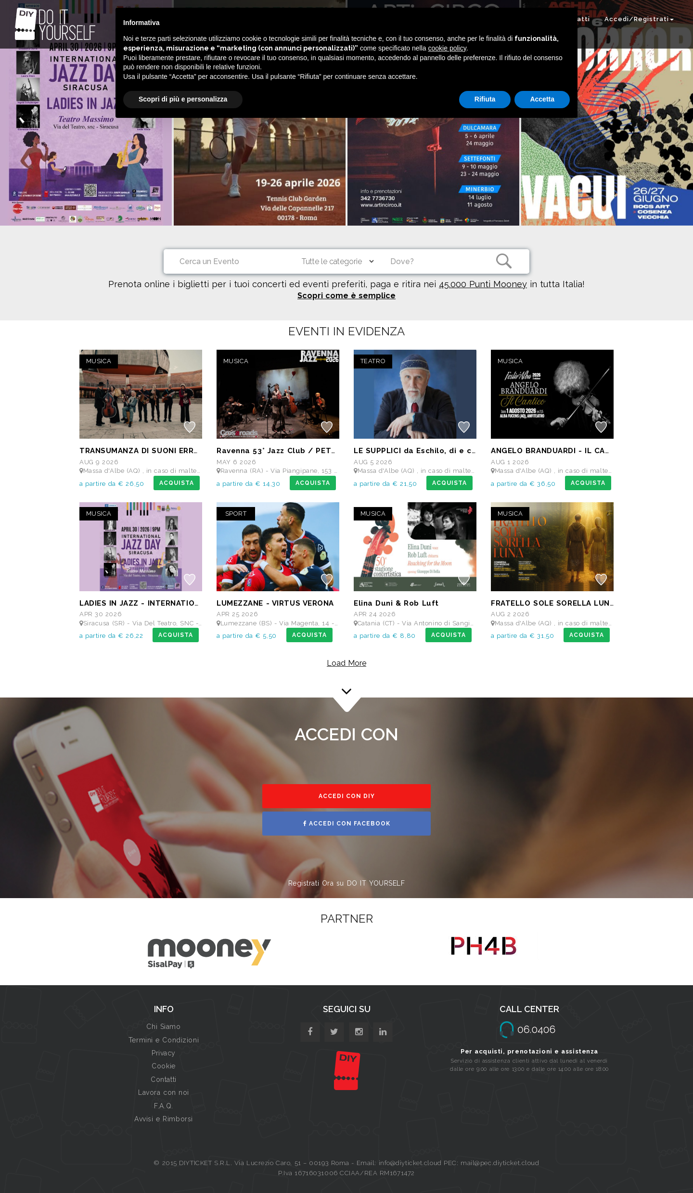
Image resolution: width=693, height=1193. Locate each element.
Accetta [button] (542, 99)
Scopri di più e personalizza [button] (183, 99)
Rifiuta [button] (485, 99)
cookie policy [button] (447, 48)
